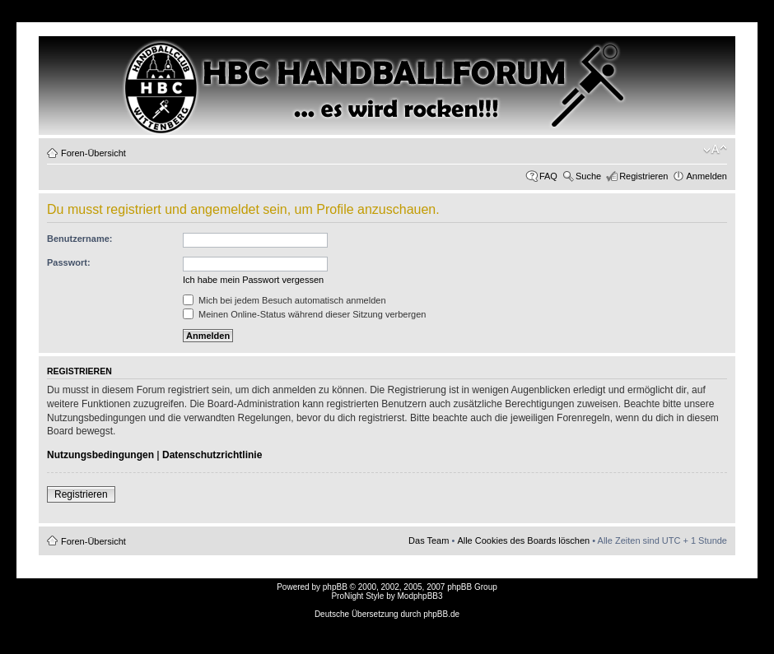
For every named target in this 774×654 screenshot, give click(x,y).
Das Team (428, 540)
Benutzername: (79, 239)
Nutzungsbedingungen (100, 455)
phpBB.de (441, 614)
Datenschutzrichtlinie (212, 455)
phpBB (335, 586)
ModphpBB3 (420, 596)
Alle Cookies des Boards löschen (523, 540)
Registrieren (643, 176)
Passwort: (69, 262)
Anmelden (706, 176)
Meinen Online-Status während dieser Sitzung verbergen (304, 314)
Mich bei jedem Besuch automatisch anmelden (284, 300)
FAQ (548, 176)
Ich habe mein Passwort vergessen (253, 280)
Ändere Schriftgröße (715, 149)
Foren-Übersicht (93, 153)
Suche (588, 176)
